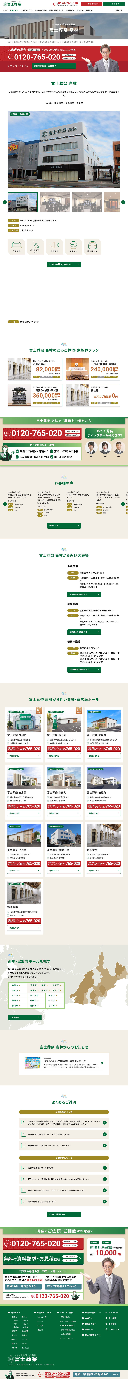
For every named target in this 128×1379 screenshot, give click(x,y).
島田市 (14, 1339)
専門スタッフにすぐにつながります (68, 4)
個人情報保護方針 (92, 1335)
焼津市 (14, 1335)
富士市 (14, 1331)
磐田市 (24, 1344)
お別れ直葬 (42, 1317)
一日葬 (40, 1321)
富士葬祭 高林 (89, 42)
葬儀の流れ (65, 1317)
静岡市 (14, 1317)
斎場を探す (15, 1312)
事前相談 (112, 1323)
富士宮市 (25, 1331)
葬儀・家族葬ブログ (93, 1312)
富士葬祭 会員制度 (68, 1325)
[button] (5, 504)
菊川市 (24, 1339)
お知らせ (88, 1318)
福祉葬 (40, 1330)
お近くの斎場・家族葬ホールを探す (25, 42)
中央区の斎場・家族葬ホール (71, 42)
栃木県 (25, 1348)
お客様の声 (113, 1312)
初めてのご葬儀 (66, 1312)
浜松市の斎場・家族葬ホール (49, 42)
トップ (5, 10)
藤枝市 (24, 1335)
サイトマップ (114, 1329)
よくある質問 (66, 1334)
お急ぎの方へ (90, 1323)
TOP (9, 42)
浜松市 (24, 1317)
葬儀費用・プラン (44, 1312)
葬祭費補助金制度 (68, 1330)
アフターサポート (67, 1338)
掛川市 (14, 1344)
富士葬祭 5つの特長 (68, 1321)
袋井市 (14, 1348)
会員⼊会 (89, 1329)
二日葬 (40, 1325)
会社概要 (112, 1318)
